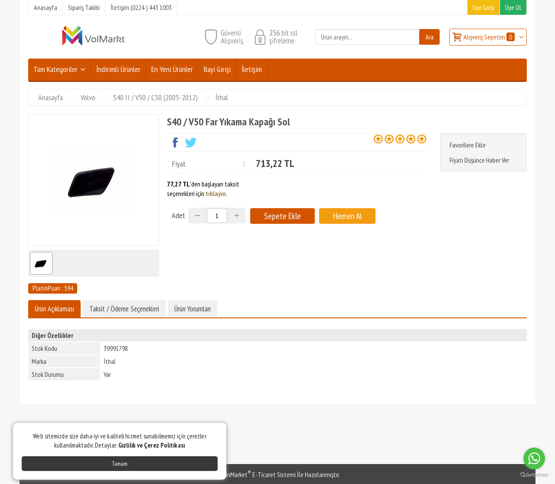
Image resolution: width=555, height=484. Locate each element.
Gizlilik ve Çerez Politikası (151, 445)
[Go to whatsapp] (534, 458)
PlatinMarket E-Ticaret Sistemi (255, 474)
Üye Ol (513, 7)
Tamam (119, 464)
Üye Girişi (483, 7)
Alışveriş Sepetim (490, 37)
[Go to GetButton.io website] (534, 475)
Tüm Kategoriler (55, 69)
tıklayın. (217, 193)
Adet (178, 215)
